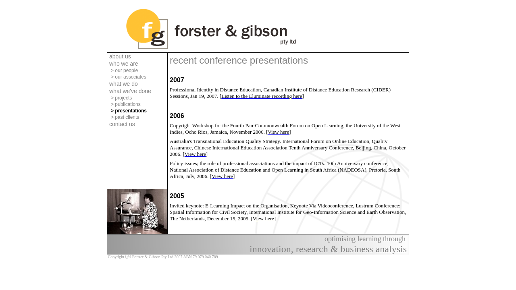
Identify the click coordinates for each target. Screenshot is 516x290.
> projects (121, 98)
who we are (123, 63)
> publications (126, 104)
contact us (122, 124)
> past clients (125, 117)
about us (120, 56)
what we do (123, 84)
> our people (124, 70)
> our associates (128, 77)
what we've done (130, 91)
